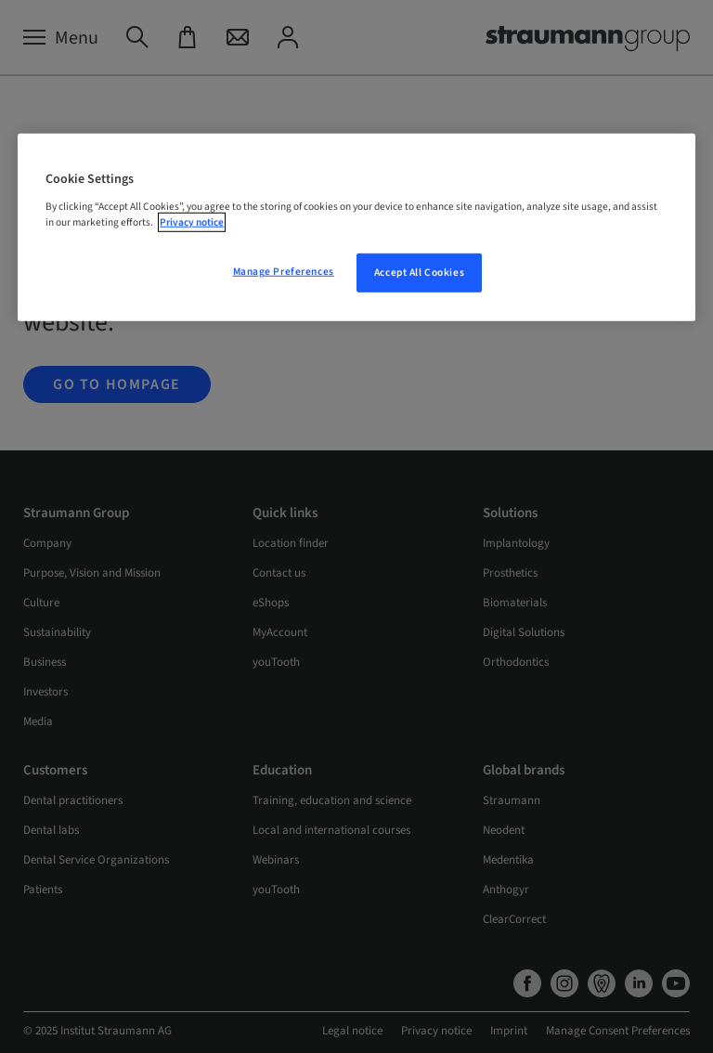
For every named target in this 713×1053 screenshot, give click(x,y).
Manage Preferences (283, 272)
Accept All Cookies (419, 272)
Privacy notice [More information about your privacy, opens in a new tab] (192, 222)
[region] (356, 227)
